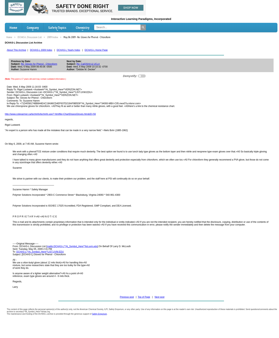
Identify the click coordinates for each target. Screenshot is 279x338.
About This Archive (16, 50)
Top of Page (144, 297)
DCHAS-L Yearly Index (68, 50)
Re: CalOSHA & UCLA (88, 64)
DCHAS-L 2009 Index (41, 50)
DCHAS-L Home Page (96, 50)
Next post (159, 297)
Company (33, 28)
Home (13, 27)
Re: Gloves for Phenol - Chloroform (39, 64)
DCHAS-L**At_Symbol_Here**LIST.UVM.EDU (40, 251)
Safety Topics (57, 28)
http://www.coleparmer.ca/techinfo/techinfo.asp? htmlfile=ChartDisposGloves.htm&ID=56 (50, 114)
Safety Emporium (99, 314)
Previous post (127, 297)
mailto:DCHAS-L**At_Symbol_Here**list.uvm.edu (72, 246)
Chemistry (82, 28)
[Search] (143, 27)
